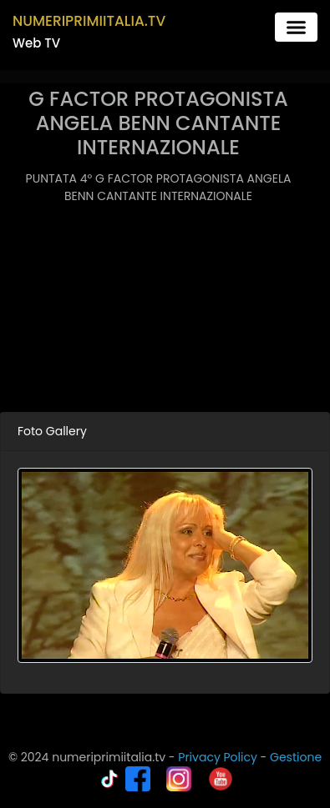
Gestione (296, 757)
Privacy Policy (217, 757)
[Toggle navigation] (296, 27)
